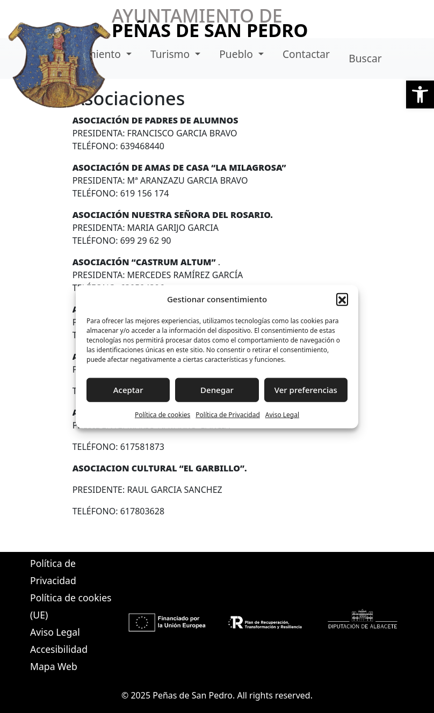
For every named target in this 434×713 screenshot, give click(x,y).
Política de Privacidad (228, 414)
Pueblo (237, 54)
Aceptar (128, 389)
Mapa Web (53, 666)
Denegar (217, 389)
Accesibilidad (59, 649)
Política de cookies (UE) (70, 606)
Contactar (306, 54)
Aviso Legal (282, 414)
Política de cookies (162, 414)
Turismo (171, 54)
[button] (420, 94)
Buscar (365, 58)
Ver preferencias (305, 389)
